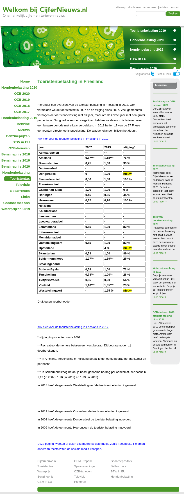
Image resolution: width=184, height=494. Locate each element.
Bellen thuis (118, 466)
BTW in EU (138, 59)
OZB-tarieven (82, 471)
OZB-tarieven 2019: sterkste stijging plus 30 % (164, 316)
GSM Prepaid (83, 461)
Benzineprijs (45, 476)
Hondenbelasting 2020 (147, 40)
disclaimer (134, 7)
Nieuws (161, 85)
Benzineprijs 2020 (143, 68)
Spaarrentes (139, 78)
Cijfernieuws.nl (47, 461)
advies (163, 7)
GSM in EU (44, 481)
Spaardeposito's (121, 461)
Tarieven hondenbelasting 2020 (163, 220)
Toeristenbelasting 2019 (148, 30)
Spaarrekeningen (85, 466)
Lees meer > (159, 141)
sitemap (121, 7)
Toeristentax (45, 466)
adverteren (150, 7)
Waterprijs (43, 471)
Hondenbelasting (122, 476)
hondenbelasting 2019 (146, 49)
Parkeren (80, 481)
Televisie (79, 476)
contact (174, 7)
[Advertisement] (90, 91)
